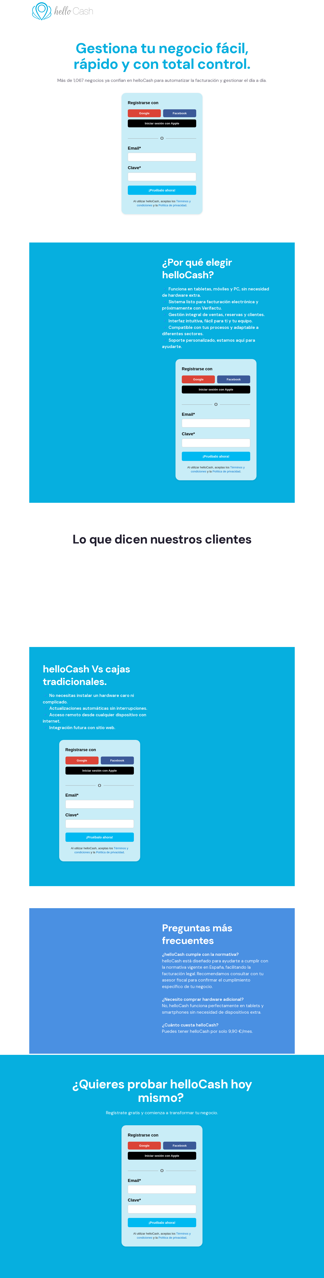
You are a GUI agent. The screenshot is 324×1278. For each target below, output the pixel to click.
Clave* (134, 167)
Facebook (180, 113)
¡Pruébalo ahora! (161, 190)
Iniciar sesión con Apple (162, 123)
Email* (134, 148)
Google (144, 113)
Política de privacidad (172, 205)
